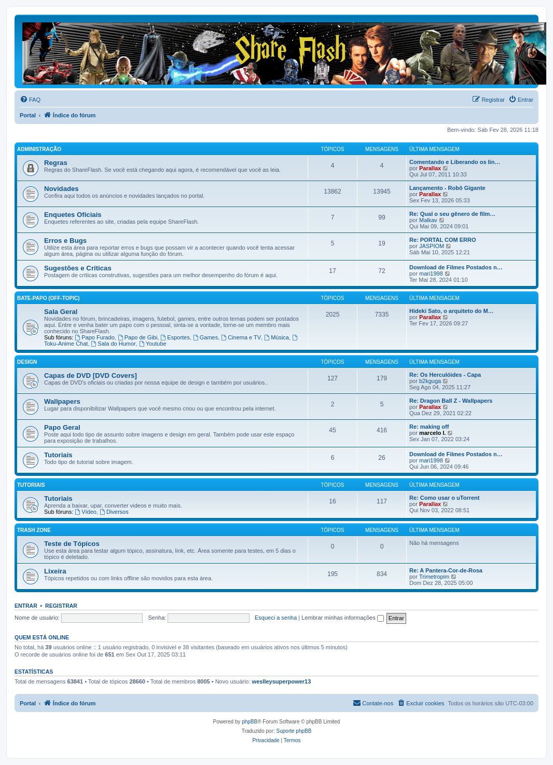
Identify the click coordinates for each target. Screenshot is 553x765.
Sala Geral (61, 312)
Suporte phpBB (294, 731)
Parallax (430, 168)
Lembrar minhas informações (342, 617)
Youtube (153, 343)
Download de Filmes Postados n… (456, 267)
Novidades (61, 189)
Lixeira (55, 571)
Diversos (114, 512)
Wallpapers (62, 401)
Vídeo (85, 512)
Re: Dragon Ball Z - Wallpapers (450, 401)
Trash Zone (34, 530)
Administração (39, 149)
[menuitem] (30, 99)
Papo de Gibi (137, 337)
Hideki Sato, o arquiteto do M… (451, 311)
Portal (28, 115)
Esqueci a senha (276, 617)
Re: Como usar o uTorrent (444, 498)
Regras (55, 163)
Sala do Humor (113, 343)
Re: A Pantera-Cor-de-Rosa (445, 570)
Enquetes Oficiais (73, 214)
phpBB (249, 722)
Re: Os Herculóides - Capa (445, 375)
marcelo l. (432, 433)
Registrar (61, 606)
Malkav (428, 220)
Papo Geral (62, 427)
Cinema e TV (241, 337)
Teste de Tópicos (72, 544)
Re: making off (429, 427)
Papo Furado (94, 337)
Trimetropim (434, 576)
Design (27, 362)
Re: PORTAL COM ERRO (442, 240)
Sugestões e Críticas (78, 268)
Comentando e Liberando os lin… (454, 162)
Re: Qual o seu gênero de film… (452, 214)
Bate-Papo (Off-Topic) (48, 298)
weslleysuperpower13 (281, 681)
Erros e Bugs (65, 240)
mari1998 (431, 273)
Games (205, 337)
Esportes (174, 337)
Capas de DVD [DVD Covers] (90, 375)
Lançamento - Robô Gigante (447, 188)
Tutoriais (58, 455)
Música (276, 337)
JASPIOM (431, 246)
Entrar (26, 606)
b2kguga (430, 381)
